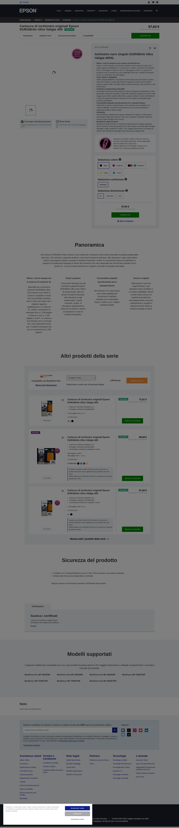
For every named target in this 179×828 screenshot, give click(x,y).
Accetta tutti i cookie (77, 808)
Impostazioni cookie (77, 819)
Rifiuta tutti (77, 813)
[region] (47, 814)
